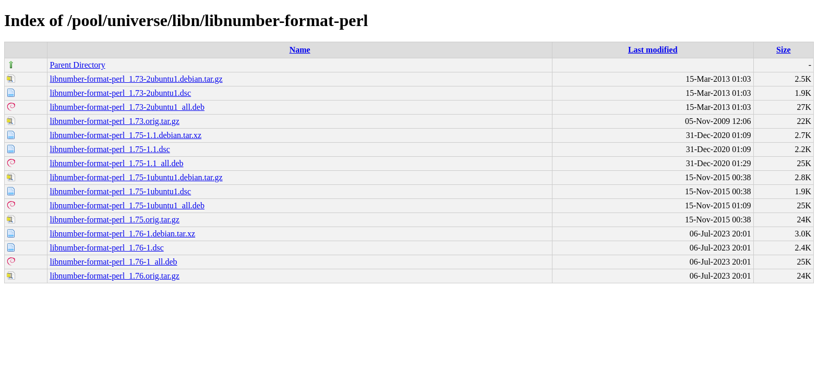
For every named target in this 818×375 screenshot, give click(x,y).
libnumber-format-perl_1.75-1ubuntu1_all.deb (127, 205)
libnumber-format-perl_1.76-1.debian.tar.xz (122, 233)
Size (783, 49)
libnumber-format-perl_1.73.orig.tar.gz (114, 121)
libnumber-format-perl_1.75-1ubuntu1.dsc (120, 191)
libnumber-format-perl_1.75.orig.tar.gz (114, 219)
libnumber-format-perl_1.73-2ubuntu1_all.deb (127, 107)
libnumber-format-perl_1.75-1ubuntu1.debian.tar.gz (136, 177)
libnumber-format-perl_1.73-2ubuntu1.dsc (120, 93)
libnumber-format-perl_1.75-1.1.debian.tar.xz (125, 135)
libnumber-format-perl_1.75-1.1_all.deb (116, 163)
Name (300, 49)
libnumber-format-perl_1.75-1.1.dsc (110, 149)
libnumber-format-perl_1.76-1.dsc (106, 247)
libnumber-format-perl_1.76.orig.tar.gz (114, 275)
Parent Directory (77, 64)
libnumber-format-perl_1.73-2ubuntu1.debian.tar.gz (136, 78)
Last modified (653, 49)
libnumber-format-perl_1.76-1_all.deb (113, 261)
